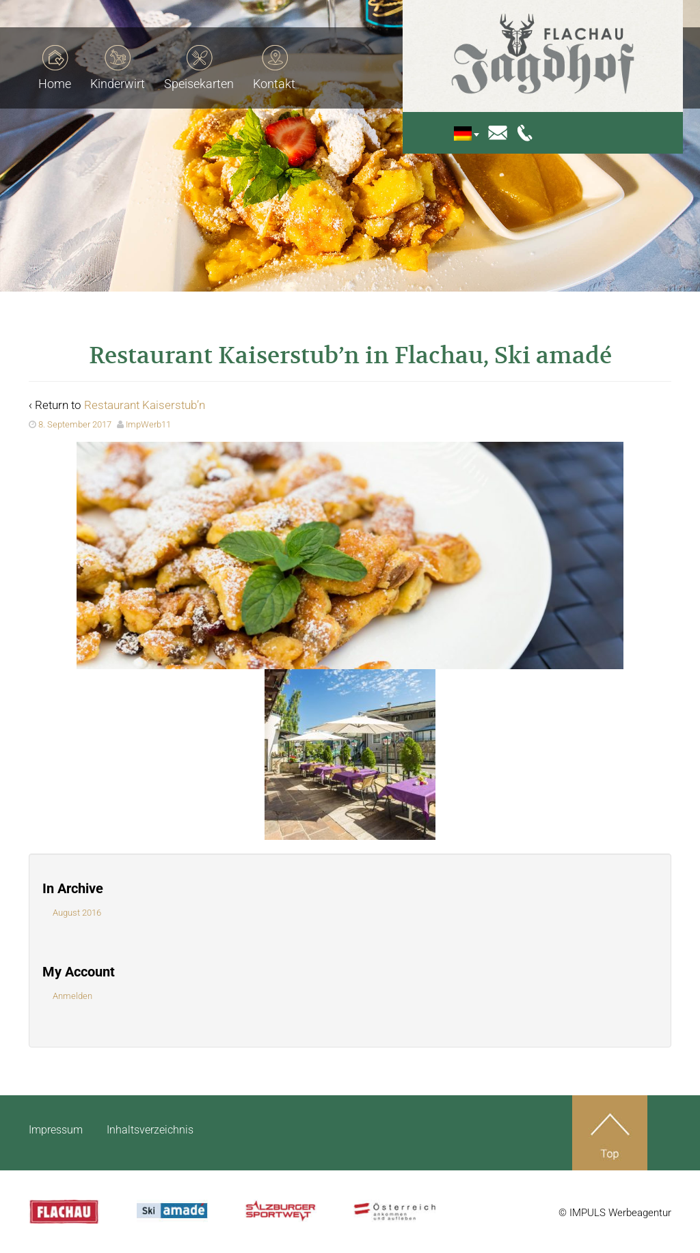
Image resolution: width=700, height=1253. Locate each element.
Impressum (56, 1129)
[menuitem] (473, 133)
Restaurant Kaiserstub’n (144, 405)
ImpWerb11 (148, 424)
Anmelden (72, 996)
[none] (476, 133)
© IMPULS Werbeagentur (614, 1213)
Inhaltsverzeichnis (150, 1129)
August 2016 (77, 912)
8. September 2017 (74, 424)
